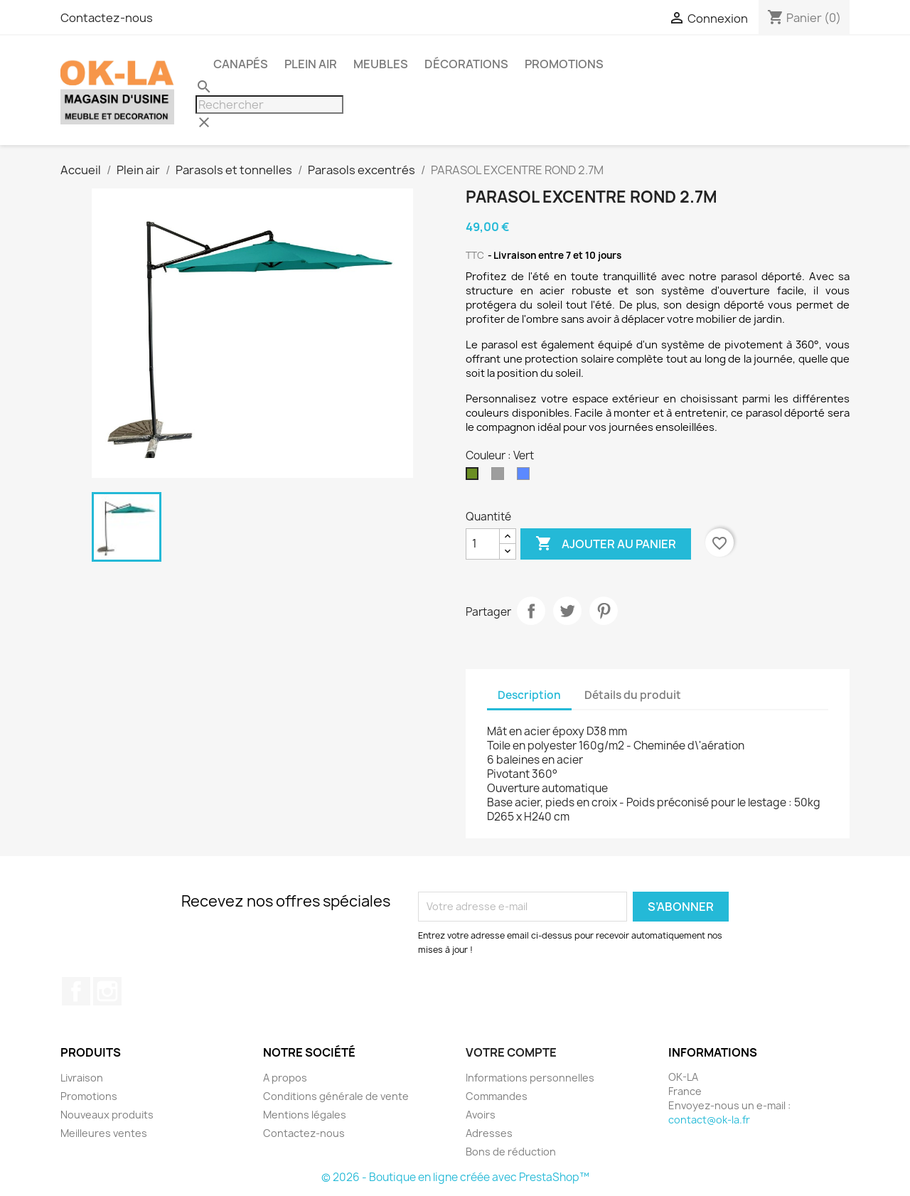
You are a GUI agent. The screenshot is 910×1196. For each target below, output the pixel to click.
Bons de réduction (511, 1151)
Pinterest (603, 611)
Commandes (497, 1096)
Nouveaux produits (107, 1114)
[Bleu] (526, 477)
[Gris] (500, 477)
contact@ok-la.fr (709, 1119)
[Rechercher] (269, 104)
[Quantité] (483, 544)
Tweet (567, 611)
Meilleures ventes (103, 1133)
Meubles (380, 64)
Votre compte (511, 1052)
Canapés (240, 64)
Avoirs (481, 1114)
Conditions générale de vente (336, 1096)
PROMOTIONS (564, 64)
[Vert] (475, 477)
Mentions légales (304, 1114)
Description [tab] (529, 695)
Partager (531, 611)
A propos (285, 1077)
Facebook (76, 991)
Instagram (107, 991)
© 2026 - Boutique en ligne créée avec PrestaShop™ (455, 1177)
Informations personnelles (530, 1077)
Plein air (310, 64)
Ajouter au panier (605, 544)
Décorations (466, 64)
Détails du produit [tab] (632, 695)
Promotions (88, 1096)
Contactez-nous (106, 18)
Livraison (81, 1077)
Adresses (489, 1133)
